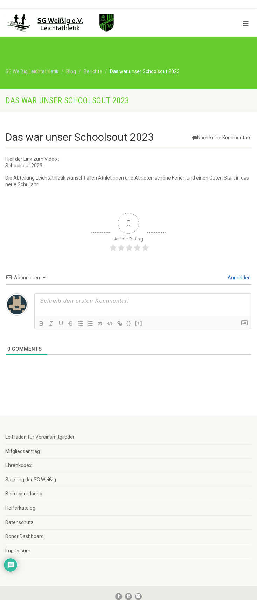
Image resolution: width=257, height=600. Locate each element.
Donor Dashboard (24, 536)
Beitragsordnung (23, 493)
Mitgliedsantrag (22, 451)
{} (128, 323)
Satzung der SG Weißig (30, 479)
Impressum (17, 550)
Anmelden (239, 277)
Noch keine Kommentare (222, 137)
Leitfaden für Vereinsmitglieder (40, 437)
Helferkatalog (20, 508)
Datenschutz (19, 522)
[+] (139, 323)
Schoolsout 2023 (23, 165)
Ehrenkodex (18, 465)
